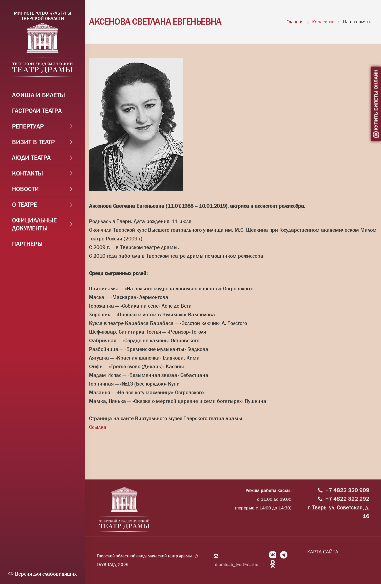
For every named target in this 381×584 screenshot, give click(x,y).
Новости (25, 190)
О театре (24, 206)
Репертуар (28, 128)
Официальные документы (34, 225)
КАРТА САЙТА (322, 551)
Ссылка (97, 427)
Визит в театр (33, 143)
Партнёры (27, 245)
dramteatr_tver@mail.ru (236, 564)
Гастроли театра (37, 112)
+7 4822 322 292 (347, 498)
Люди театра (31, 159)
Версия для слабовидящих (42, 573)
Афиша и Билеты (38, 96)
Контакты (27, 174)
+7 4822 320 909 (347, 490)
